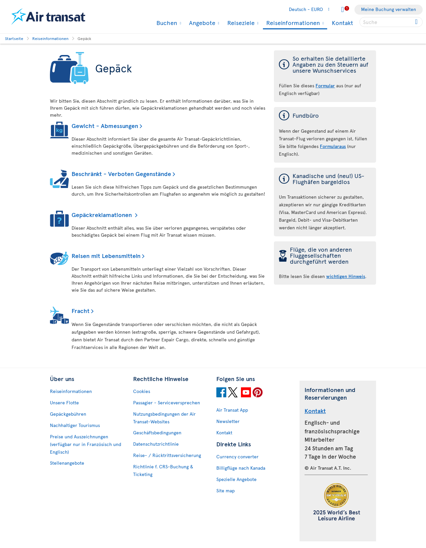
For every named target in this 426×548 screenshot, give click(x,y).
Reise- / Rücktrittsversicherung (167, 455)
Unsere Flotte (64, 402)
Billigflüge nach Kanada (240, 468)
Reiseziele (240, 22)
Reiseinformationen (292, 23)
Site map (225, 490)
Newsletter (228, 421)
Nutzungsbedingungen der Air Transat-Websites (164, 418)
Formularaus (333, 146)
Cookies (141, 391)
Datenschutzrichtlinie (156, 444)
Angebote (201, 22)
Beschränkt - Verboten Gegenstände (121, 173)
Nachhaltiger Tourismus (75, 425)
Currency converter (237, 456)
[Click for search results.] (417, 22)
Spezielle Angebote (236, 479)
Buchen (166, 22)
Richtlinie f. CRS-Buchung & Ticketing (163, 470)
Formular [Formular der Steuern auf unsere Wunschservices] (325, 85)
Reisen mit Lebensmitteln (106, 255)
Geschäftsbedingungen (157, 432)
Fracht (81, 310)
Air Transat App (232, 410)
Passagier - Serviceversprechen (166, 402)
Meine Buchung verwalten (388, 9)
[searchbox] (391, 22)
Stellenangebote (67, 463)
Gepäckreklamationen (102, 214)
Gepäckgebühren (68, 414)
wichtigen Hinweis (345, 276)
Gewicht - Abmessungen (105, 125)
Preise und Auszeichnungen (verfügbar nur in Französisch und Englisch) (85, 444)
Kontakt (342, 22)
